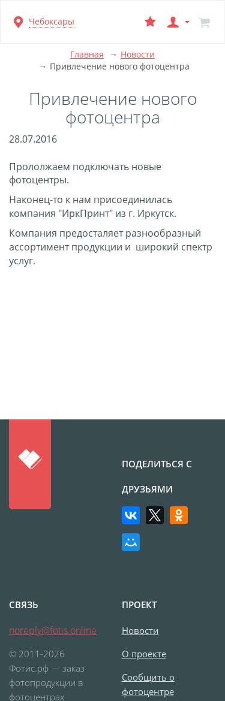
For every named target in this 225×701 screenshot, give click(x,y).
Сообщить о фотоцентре (148, 684)
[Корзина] (204, 22)
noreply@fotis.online (53, 630)
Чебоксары (51, 21)
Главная (87, 54)
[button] (177, 22)
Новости (138, 54)
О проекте (144, 654)
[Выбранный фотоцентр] (150, 22)
